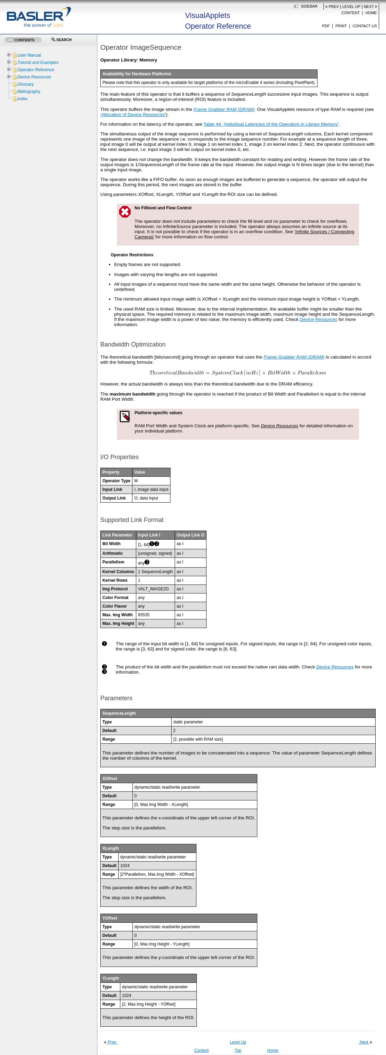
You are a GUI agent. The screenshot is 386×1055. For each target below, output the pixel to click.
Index (22, 98)
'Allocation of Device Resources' (133, 114)
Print (341, 26)
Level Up (351, 6)
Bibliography (28, 91)
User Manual (29, 55)
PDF (326, 26)
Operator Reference (35, 69)
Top (238, 1050)
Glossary (25, 84)
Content (350, 13)
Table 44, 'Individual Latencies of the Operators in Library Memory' (270, 124)
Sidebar (309, 6)
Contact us (364, 26)
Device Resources (34, 77)
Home (371, 13)
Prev (334, 6)
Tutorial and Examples (37, 62)
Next (369, 6)
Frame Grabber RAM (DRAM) (223, 109)
